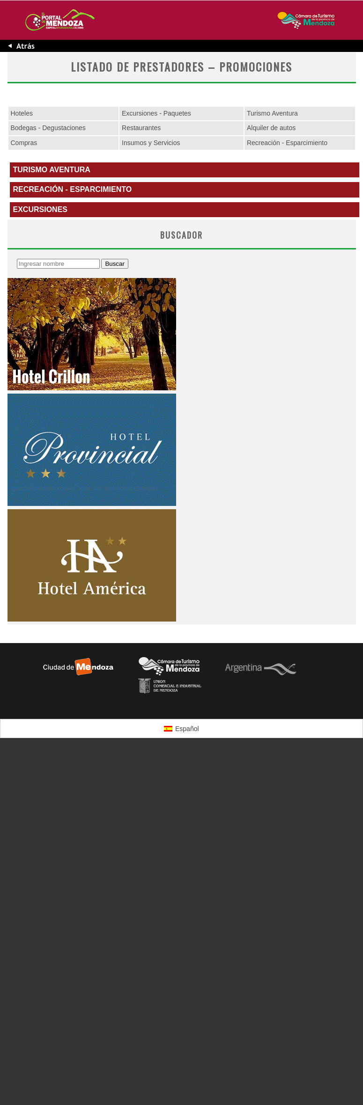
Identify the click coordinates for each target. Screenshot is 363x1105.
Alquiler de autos (271, 128)
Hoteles (22, 113)
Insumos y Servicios (151, 142)
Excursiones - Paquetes (156, 113)
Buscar (114, 263)
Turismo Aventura (272, 113)
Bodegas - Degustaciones (48, 128)
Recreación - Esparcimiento (287, 142)
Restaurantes (141, 128)
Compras (24, 142)
